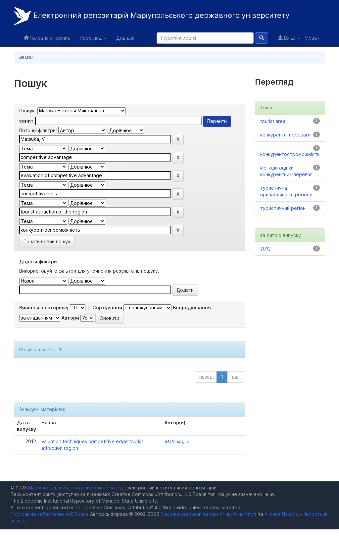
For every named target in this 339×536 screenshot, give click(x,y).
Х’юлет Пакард (282, 514)
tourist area (272, 121)
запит (26, 121)
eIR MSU (26, 57)
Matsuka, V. (177, 441)
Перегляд (93, 38)
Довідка (125, 38)
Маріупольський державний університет (75, 487)
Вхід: (289, 38)
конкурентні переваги (285, 134)
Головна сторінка (47, 38)
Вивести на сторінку (44, 307)
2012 (265, 248)
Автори (70, 318)
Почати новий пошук (47, 241)
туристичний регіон (283, 208)
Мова (312, 38)
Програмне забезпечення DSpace (50, 514)
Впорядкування (192, 307)
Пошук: (27, 110)
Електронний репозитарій (151, 16)
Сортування (107, 307)
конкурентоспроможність (290, 154)
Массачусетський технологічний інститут (209, 514)
